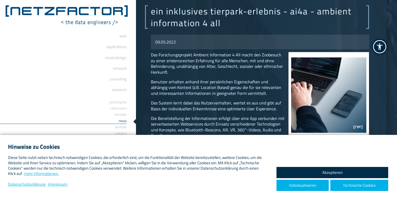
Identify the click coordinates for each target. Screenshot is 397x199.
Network (120, 68)
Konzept (121, 114)
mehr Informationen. (41, 173)
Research (119, 90)
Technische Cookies (359, 185)
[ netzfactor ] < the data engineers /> (66, 15)
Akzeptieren (332, 172)
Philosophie (118, 102)
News (123, 120)
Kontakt (121, 127)
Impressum (57, 184)
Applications (116, 47)
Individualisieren (302, 185)
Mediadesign (116, 57)
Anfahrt (121, 133)
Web (123, 36)
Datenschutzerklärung (27, 184)
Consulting (118, 79)
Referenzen (118, 108)
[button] (379, 46)
